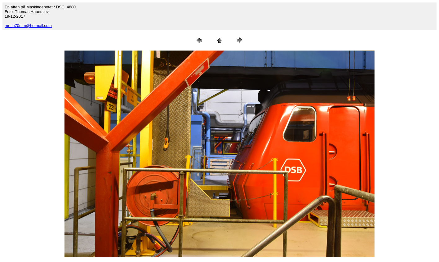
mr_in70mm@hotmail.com (28, 25)
